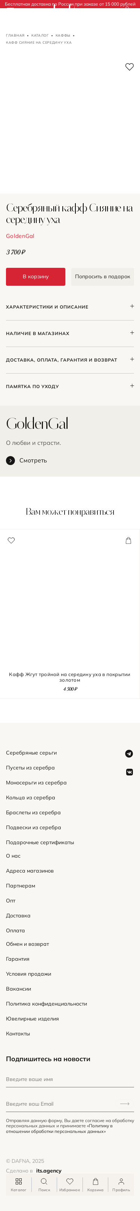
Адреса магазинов (30, 871)
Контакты (18, 1034)
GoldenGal (20, 235)
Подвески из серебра (33, 827)
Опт (10, 901)
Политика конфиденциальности (46, 1004)
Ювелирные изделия (32, 1019)
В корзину (36, 276)
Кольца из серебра (30, 798)
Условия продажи (28, 974)
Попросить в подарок (102, 276)
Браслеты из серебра (33, 812)
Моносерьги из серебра (36, 783)
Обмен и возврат (27, 944)
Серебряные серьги (31, 753)
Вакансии (18, 989)
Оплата (15, 930)
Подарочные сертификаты (40, 842)
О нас (13, 856)
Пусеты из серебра (30, 768)
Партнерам (20, 886)
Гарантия (17, 959)
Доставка (18, 916)
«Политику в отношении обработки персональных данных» (59, 1128)
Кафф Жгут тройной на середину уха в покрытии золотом (69, 677)
